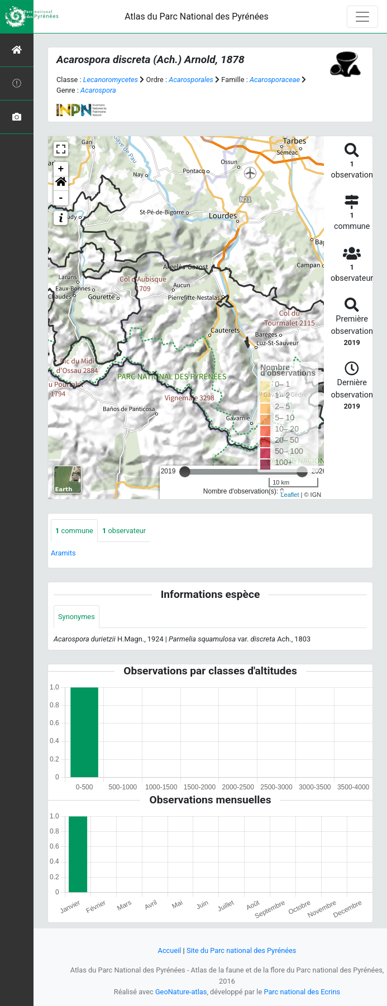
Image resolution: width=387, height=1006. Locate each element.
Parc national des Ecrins (302, 992)
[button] (61, 183)
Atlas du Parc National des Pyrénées (197, 16)
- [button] (61, 198)
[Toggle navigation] (362, 17)
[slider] (184, 471)
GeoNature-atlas (181, 992)
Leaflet (289, 494)
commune (74, 530)
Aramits (63, 553)
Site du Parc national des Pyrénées (242, 950)
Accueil (169, 950)
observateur (124, 530)
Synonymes (76, 616)
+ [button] (61, 169)
